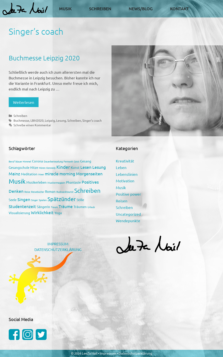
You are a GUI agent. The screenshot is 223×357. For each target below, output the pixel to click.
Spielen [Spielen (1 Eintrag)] (43, 200)
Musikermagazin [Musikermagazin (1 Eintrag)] (56, 182)
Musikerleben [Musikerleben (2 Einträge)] (36, 182)
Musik (65, 8)
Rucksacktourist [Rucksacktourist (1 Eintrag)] (64, 191)
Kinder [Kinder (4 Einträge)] (63, 167)
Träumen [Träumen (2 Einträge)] (80, 207)
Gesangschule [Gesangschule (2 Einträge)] (19, 167)
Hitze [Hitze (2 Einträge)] (34, 167)
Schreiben (100, 8)
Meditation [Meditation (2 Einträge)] (29, 174)
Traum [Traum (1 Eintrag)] (54, 207)
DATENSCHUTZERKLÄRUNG (57, 249)
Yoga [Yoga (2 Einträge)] (58, 213)
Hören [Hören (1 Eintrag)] (42, 167)
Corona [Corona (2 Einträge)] (37, 161)
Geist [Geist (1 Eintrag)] (76, 161)
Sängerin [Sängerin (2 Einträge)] (43, 207)
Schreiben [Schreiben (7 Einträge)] (87, 190)
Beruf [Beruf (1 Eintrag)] (12, 161)
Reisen (121, 200)
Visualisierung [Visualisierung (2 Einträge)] (19, 213)
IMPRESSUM (57, 243)
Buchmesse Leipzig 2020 (44, 58)
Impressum (108, 353)
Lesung (61, 120)
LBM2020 (37, 120)
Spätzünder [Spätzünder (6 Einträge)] (61, 199)
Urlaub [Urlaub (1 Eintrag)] (91, 207)
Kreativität (125, 161)
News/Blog (141, 8)
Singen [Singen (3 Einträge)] (23, 199)
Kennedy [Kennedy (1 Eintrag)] (51, 167)
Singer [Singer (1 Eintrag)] (34, 200)
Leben (121, 167)
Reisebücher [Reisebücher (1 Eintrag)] (37, 191)
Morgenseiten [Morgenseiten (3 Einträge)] (89, 173)
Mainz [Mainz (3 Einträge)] (14, 173)
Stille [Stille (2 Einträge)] (80, 200)
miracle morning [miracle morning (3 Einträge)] (60, 173)
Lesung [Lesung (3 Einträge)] (99, 167)
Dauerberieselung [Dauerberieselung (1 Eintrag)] (53, 161)
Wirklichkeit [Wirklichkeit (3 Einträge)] (42, 212)
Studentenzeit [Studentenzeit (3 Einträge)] (22, 206)
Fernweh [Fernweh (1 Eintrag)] (68, 161)
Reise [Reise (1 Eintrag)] (27, 191)
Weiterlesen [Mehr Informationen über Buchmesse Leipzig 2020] (23, 102)
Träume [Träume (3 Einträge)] (66, 206)
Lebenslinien (127, 174)
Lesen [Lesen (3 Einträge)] (85, 167)
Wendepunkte (128, 220)
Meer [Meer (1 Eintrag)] (41, 174)
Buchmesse (21, 120)
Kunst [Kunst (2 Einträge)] (75, 167)
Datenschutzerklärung (135, 353)
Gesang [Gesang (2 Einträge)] (85, 161)
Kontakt (179, 8)
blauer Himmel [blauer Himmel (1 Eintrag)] (23, 161)
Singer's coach (92, 120)
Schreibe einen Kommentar (32, 125)
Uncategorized (128, 214)
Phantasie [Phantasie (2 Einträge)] (73, 182)
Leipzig (50, 120)
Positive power (128, 194)
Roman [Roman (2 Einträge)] (50, 191)
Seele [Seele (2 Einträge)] (13, 200)
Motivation (125, 180)
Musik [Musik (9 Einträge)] (17, 181)
